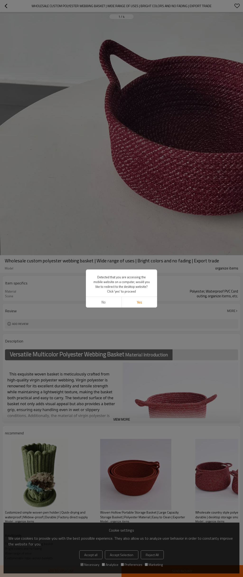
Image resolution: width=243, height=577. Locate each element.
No (104, 302)
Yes (139, 302)
